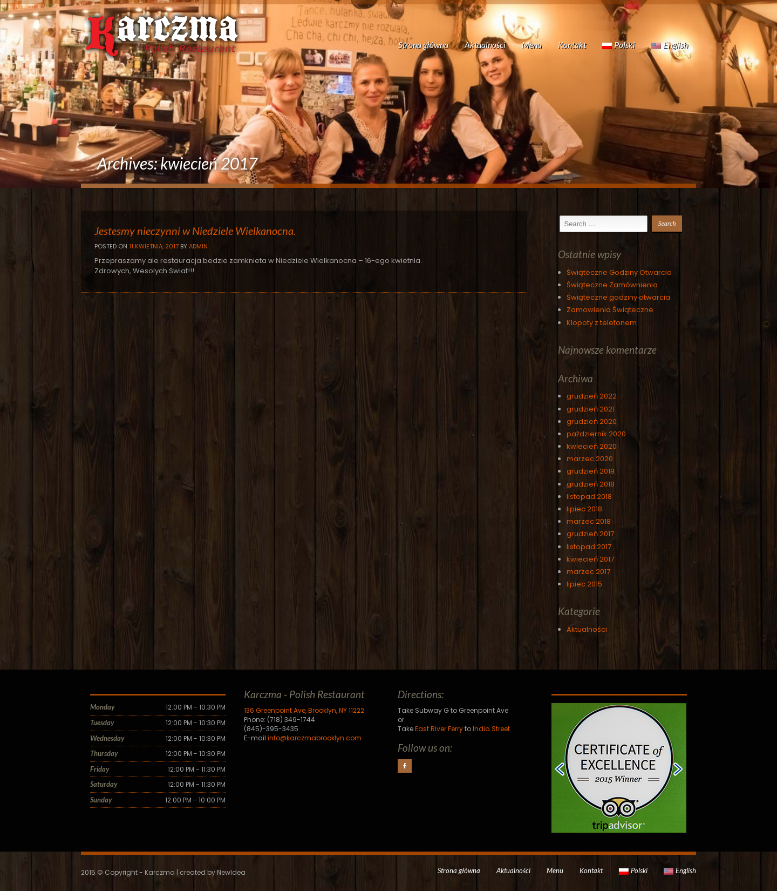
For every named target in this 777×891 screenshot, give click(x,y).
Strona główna (423, 44)
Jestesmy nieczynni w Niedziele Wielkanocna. (195, 230)
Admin (198, 246)
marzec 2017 (588, 571)
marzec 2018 (589, 521)
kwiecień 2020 (592, 446)
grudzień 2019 (591, 471)
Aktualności (485, 44)
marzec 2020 (590, 459)
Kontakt (572, 44)
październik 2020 (596, 434)
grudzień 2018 (591, 484)
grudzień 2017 (590, 534)
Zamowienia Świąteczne (610, 310)
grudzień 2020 (592, 421)
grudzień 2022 (592, 396)
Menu (532, 44)
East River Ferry (439, 728)
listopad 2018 (589, 496)
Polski (618, 44)
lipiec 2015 (584, 584)
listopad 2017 (589, 547)
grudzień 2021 (591, 409)
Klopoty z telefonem (602, 323)
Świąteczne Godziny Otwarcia (619, 272)
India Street (491, 728)
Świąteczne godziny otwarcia (618, 297)
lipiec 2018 (584, 509)
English (669, 44)
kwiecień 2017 (590, 559)
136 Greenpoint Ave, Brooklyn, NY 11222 (304, 710)
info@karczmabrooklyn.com (315, 737)
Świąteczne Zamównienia (612, 285)
